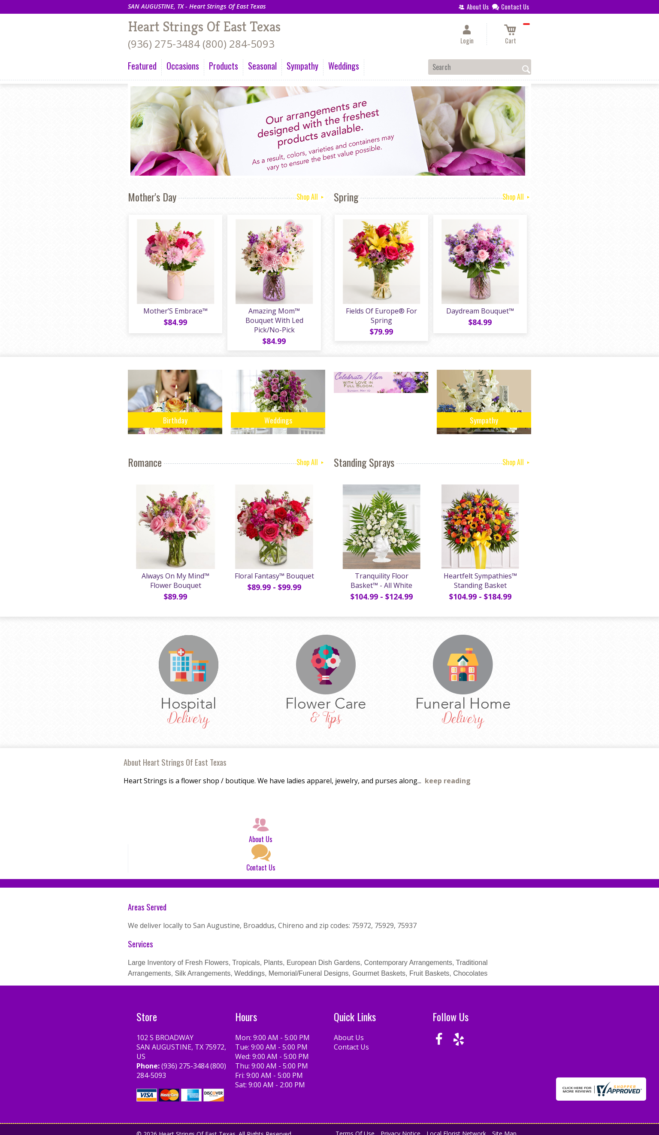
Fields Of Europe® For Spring (381, 316)
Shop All (310, 197)
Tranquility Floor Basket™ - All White (381, 573)
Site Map (504, 1126)
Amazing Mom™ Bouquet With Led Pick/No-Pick (273, 316)
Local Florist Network (456, 1126)
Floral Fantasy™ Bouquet (274, 568)
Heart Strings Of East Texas (204, 26)
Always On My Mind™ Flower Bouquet (175, 573)
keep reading (448, 773)
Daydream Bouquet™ (480, 311)
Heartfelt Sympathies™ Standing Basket (480, 573)
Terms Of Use (355, 1126)
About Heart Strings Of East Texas (175, 755)
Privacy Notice (400, 1126)
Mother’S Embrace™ (175, 311)
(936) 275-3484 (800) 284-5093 (201, 44)
